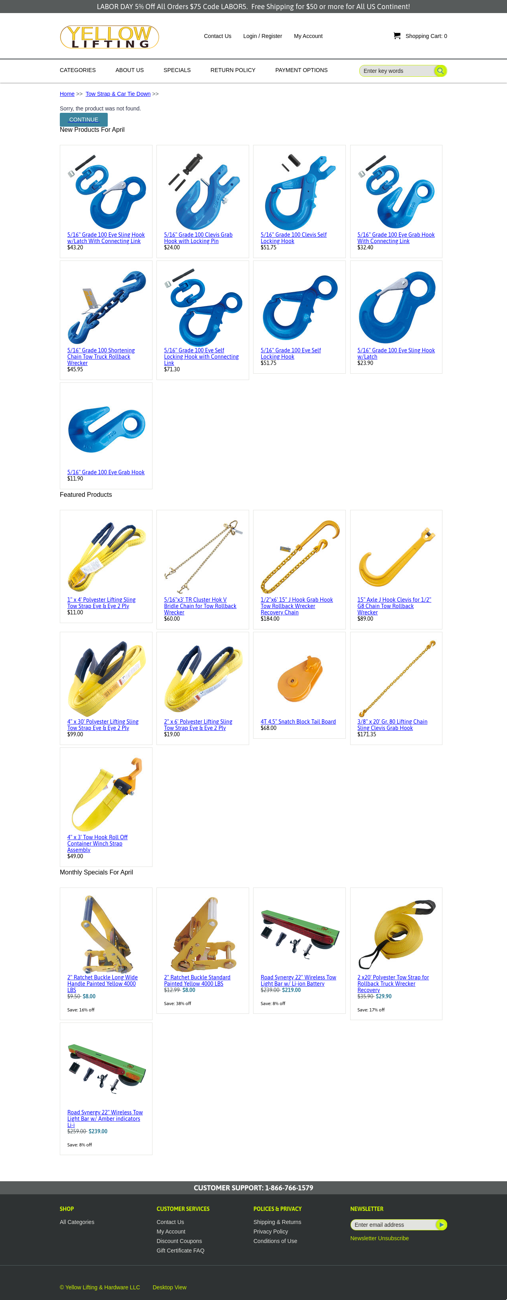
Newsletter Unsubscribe (380, 1238)
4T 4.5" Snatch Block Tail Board (298, 721)
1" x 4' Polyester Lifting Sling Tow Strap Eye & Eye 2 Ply (101, 603)
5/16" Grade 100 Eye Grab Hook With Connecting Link (396, 238)
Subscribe (441, 1224)
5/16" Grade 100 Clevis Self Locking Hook (293, 238)
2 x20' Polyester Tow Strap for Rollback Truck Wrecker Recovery (393, 983)
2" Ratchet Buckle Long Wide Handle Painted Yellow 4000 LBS (102, 983)
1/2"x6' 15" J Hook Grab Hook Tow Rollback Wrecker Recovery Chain (297, 606)
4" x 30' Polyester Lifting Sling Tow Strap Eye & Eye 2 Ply (103, 724)
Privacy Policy (271, 1231)
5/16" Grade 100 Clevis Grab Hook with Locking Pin (198, 238)
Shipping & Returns (277, 1222)
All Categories (77, 1222)
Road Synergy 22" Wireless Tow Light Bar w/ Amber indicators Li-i (105, 1118)
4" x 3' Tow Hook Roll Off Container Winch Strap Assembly (97, 843)
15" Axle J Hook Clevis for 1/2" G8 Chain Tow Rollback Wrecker (394, 606)
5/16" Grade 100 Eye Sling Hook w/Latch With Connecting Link (106, 238)
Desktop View (169, 1287)
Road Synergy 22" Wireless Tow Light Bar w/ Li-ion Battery (298, 980)
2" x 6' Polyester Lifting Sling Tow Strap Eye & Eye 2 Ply (198, 724)
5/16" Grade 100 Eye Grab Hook (106, 472)
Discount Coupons (179, 1241)
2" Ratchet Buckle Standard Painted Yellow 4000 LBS (197, 980)
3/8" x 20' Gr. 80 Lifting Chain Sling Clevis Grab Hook (393, 724)
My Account (308, 36)
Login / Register (262, 36)
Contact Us (217, 36)
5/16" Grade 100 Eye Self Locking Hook (291, 353)
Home (67, 94)
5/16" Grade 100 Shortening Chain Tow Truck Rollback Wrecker (101, 356)
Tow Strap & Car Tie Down (118, 94)
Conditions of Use (275, 1241)
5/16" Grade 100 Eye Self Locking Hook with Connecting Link (201, 356)
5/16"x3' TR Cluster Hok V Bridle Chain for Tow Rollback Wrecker (200, 606)
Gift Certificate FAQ (181, 1250)
